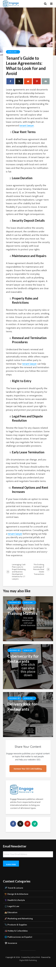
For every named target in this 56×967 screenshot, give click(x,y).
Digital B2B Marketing (28, 960)
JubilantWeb (35, 957)
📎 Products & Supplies (15, 924)
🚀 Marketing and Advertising (18, 918)
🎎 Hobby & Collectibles (16, 930)
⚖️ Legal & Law (11, 906)
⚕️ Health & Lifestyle (14, 900)
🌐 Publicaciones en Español (18, 937)
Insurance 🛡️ (14, 602)
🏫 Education (10, 912)
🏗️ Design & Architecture (16, 894)
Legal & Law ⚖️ (13, 52)
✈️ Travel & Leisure (13, 887)
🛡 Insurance (10, 943)
